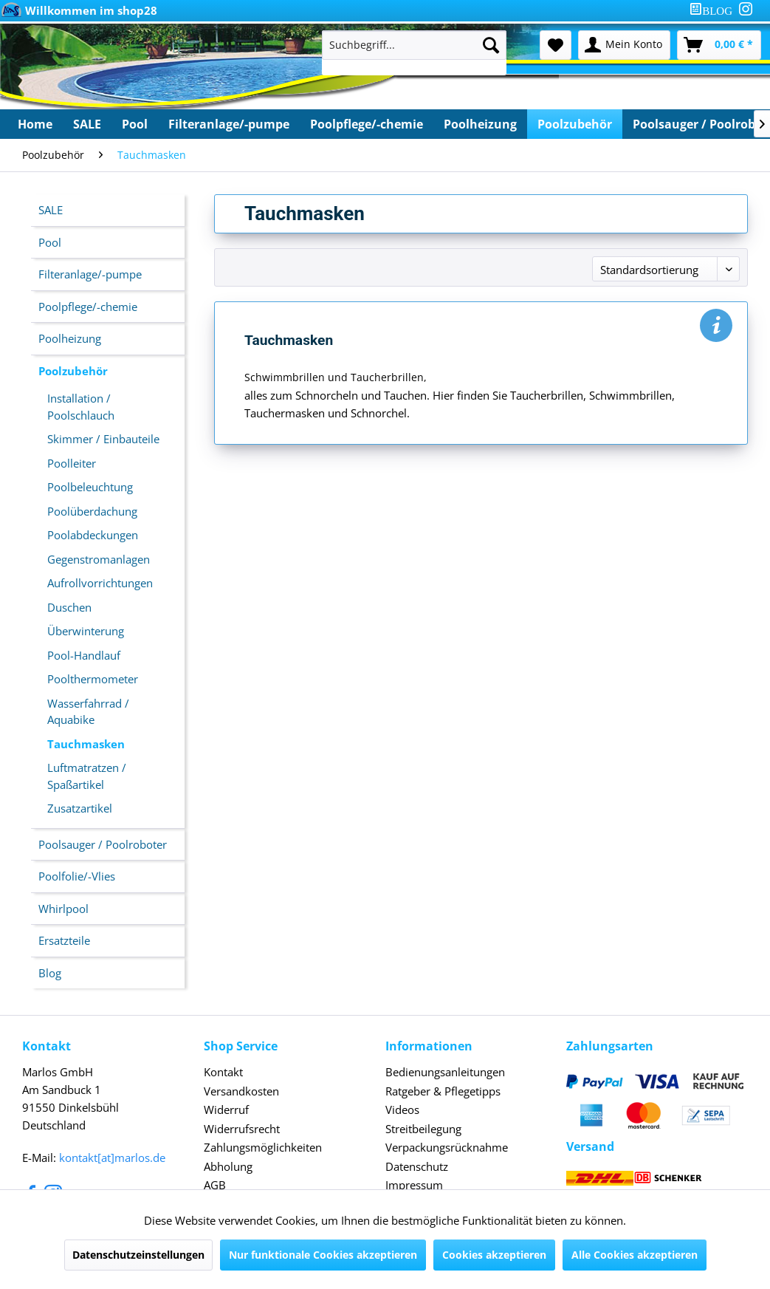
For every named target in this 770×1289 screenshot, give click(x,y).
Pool (49, 242)
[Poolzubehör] (574, 124)
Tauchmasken (86, 743)
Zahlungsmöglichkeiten (263, 1147)
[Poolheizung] (480, 124)
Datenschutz (416, 1166)
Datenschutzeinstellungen (138, 1255)
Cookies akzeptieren (494, 1255)
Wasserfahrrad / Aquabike (88, 712)
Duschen (69, 607)
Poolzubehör (73, 370)
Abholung (228, 1166)
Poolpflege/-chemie (87, 306)
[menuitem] (714, 10)
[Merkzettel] (555, 45)
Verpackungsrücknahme (446, 1147)
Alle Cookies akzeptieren (634, 1255)
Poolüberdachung (92, 511)
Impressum (414, 1184)
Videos (402, 1109)
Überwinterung (85, 630)
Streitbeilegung (423, 1128)
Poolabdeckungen (92, 534)
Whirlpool (63, 908)
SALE (50, 209)
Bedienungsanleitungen (445, 1071)
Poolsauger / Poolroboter (102, 844)
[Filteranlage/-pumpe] (229, 124)
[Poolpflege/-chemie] (366, 124)
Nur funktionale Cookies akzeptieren (323, 1255)
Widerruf (226, 1109)
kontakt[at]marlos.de (112, 1157)
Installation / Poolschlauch (80, 407)
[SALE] (87, 124)
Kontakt (223, 1071)
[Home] (35, 124)
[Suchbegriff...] (414, 45)
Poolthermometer (92, 678)
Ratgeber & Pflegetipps (443, 1091)
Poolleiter (71, 463)
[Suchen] (490, 45)
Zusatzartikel (79, 808)
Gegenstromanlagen (98, 559)
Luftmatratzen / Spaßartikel (86, 776)
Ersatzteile (64, 940)
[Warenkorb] (719, 45)
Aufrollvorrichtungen (100, 582)
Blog (49, 972)
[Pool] (134, 124)
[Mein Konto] (624, 45)
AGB (215, 1184)
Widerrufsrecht (242, 1128)
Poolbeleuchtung (90, 486)
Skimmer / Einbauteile (103, 438)
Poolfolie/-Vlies (76, 876)
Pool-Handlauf (83, 655)
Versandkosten (241, 1091)
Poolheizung (69, 338)
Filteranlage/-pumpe (90, 274)
